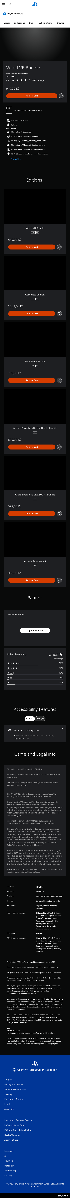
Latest (7, 23)
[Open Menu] (3, 4)
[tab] (30, 718)
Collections (19, 23)
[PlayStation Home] (35, 4)
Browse (60, 23)
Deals (32, 23)
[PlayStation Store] (13, 13)
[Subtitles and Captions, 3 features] (35, 733)
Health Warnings (13, 1030)
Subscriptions (45, 23)
